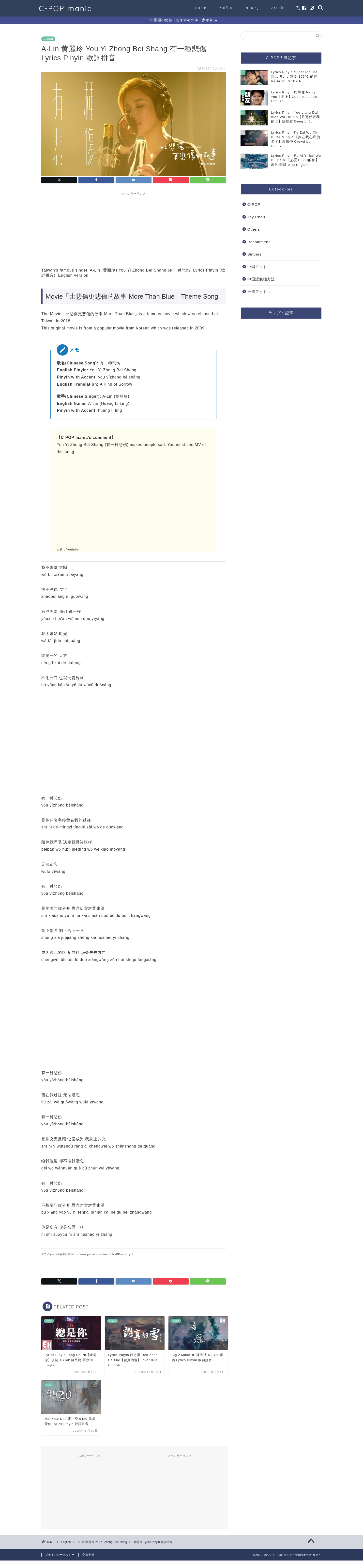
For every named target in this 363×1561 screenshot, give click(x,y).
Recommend (259, 242)
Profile (225, 7)
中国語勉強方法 (261, 280)
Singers (254, 255)
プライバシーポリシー (60, 1555)
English (48, 39)
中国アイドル (259, 267)
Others (253, 230)
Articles (279, 7)
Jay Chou (256, 217)
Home (200, 7)
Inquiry (252, 7)
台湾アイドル (259, 292)
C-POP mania (65, 8)
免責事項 (88, 1555)
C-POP (253, 205)
